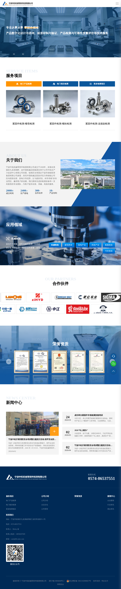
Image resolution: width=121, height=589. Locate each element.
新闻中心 (111, 496)
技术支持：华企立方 (100, 581)
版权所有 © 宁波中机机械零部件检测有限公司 (29, 581)
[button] (8, 361)
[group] (23, 110)
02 (23, 54)
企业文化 (44, 505)
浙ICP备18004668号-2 (56, 581)
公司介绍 (45, 496)
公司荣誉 (44, 509)
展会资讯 (110, 509)
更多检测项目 (97, 84)
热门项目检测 (60, 84)
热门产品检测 (24, 84)
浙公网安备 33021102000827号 (79, 581)
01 (14, 54)
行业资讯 (110, 505)
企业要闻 (110, 500)
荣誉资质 (78, 496)
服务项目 (10, 496)
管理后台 (60, 584)
